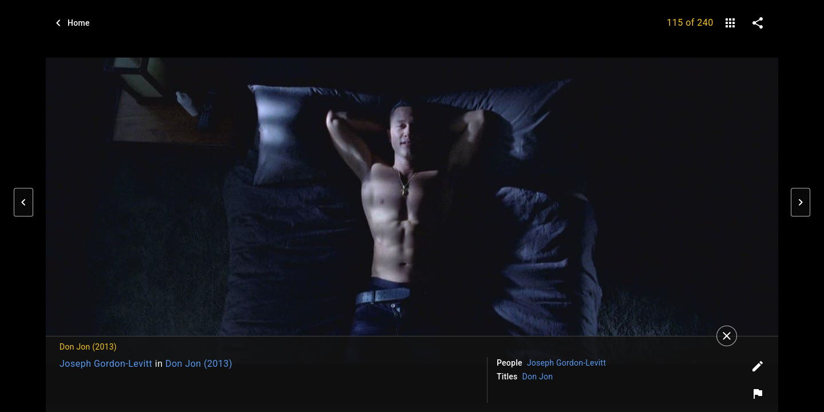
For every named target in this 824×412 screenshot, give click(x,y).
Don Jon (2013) (198, 363)
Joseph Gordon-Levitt (106, 363)
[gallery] (730, 23)
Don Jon (537, 376)
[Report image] (757, 393)
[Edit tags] (757, 366)
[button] (23, 202)
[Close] (726, 336)
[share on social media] (757, 23)
